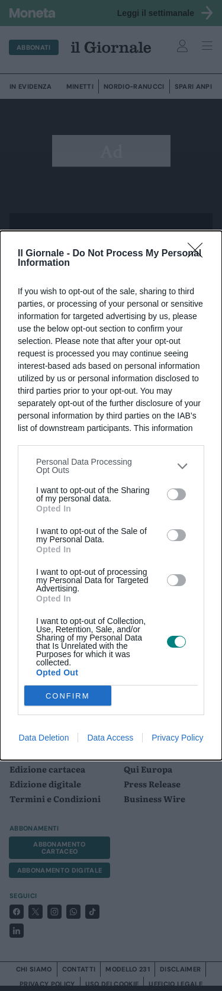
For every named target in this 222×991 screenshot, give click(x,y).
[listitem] (111, 466)
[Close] (199, 254)
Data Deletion (44, 737)
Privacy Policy (177, 737)
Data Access (110, 737)
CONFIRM (68, 695)
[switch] (176, 494)
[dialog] (111, 495)
